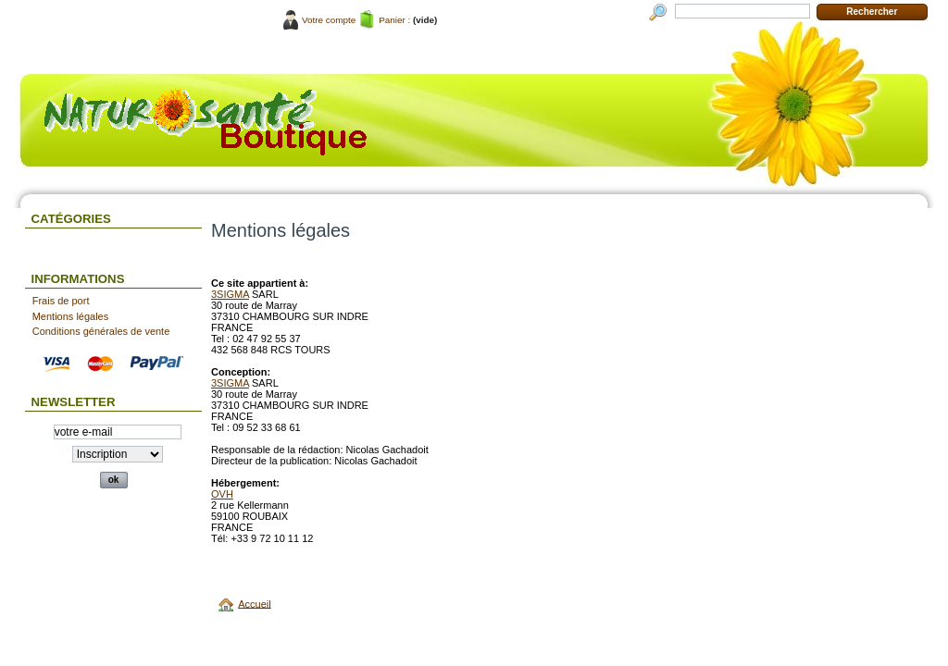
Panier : (394, 20)
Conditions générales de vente (101, 331)
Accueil (254, 603)
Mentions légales (70, 316)
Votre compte (329, 20)
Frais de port (61, 300)
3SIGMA (230, 294)
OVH (222, 494)
